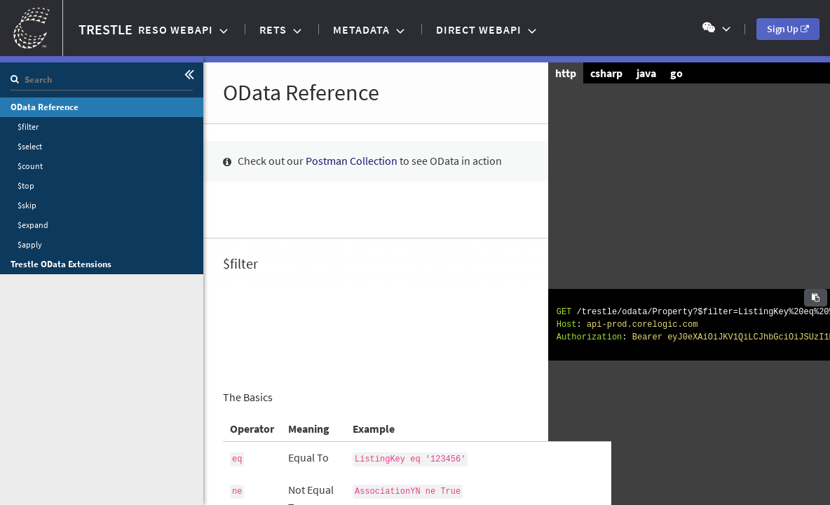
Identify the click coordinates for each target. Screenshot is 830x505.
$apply (30, 244)
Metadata (363, 29)
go (676, 73)
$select (30, 146)
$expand (33, 225)
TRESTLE (66, 28)
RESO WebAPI (177, 29)
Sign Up (793, 28)
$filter (28, 126)
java (646, 73)
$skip (27, 205)
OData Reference (45, 107)
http (565, 73)
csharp (606, 73)
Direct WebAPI (480, 29)
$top (26, 185)
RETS (274, 29)
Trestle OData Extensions (61, 264)
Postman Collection (351, 161)
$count (30, 166)
